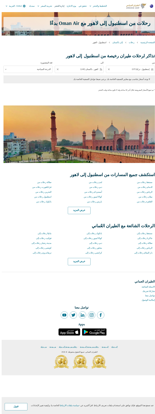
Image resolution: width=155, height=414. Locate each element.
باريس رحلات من (92, 202)
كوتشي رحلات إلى (42, 248)
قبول (14, 406)
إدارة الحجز (58, 6)
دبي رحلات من (94, 187)
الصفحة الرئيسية (146, 42)
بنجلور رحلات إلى (92, 248)
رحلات (130, 42)
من (151, 63)
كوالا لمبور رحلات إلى (91, 238)
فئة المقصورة (45, 63)
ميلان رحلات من (144, 197)
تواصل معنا (148, 296)
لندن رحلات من (93, 182)
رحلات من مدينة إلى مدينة (87, 347)
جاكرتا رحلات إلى (143, 238)
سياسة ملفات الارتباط (68, 405)
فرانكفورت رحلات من (40, 187)
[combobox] (131, 69)
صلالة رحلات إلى (143, 243)
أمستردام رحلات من (91, 192)
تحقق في (81, 6)
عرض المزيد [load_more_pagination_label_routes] (77, 210)
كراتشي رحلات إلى (92, 253)
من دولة (42, 347)
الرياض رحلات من (143, 192)
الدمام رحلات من (143, 187)
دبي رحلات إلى (93, 243)
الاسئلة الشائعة (146, 287)
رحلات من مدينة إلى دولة (66, 347)
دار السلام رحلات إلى (142, 253)
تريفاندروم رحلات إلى (40, 253)
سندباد (30, 6)
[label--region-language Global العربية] (13, 6)
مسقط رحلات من (143, 182)
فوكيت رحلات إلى (42, 238)
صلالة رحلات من (43, 182)
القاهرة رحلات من (143, 202)
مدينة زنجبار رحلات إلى (40, 243)
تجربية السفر (42, 6)
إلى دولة (113, 347)
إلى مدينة (103, 347)
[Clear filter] (107, 69)
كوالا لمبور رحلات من (91, 197)
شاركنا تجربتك (147, 291)
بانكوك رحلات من (42, 202)
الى (100, 63)
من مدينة (51, 347)
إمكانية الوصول (146, 300)
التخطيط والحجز (95, 6)
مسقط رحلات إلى (143, 233)
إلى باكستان (116, 42)
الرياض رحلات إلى (143, 248)
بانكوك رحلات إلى (92, 233)
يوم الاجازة (69, 6)
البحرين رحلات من (42, 192)
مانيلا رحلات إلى (43, 233)
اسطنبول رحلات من (41, 197)
